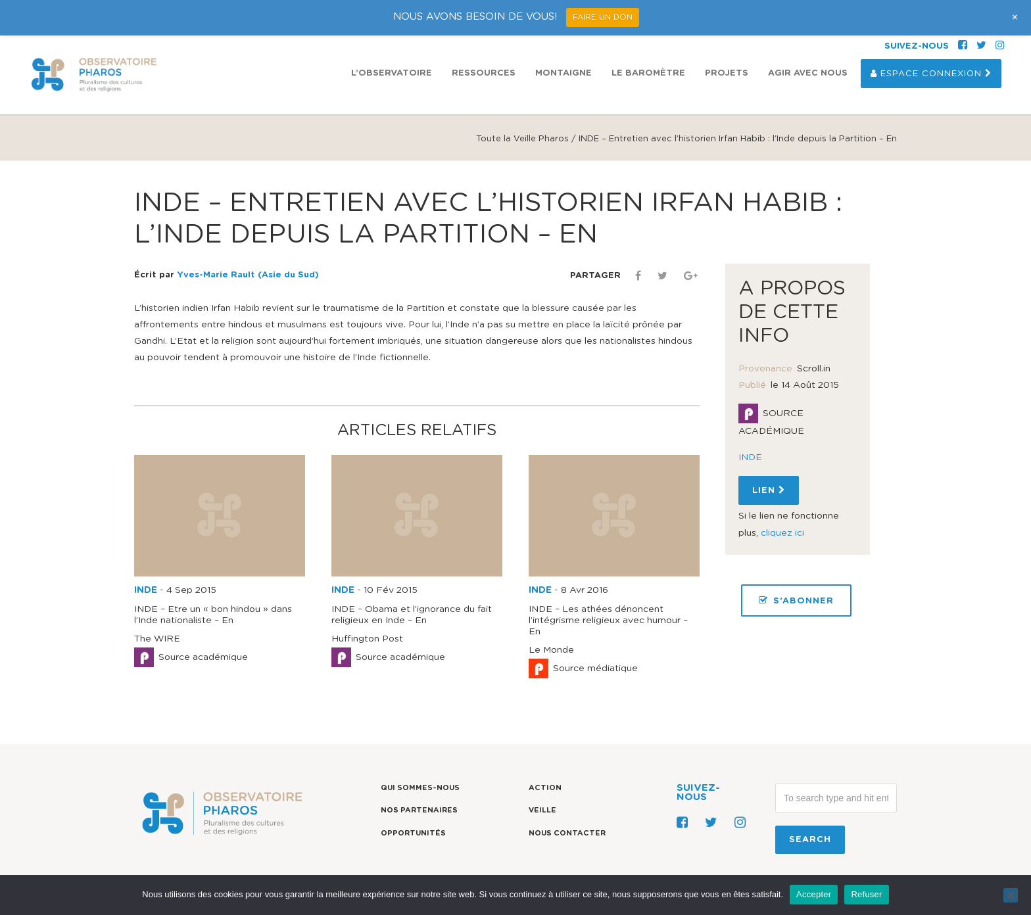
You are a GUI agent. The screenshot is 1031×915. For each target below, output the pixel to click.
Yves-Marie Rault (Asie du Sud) (248, 275)
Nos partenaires (419, 810)
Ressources (484, 73)
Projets (726, 73)
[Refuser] (1010, 895)
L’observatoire (391, 73)
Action (545, 787)
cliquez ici (782, 533)
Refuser (866, 894)
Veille (542, 810)
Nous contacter (567, 833)
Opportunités (413, 833)
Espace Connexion (931, 73)
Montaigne (563, 73)
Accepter (813, 894)
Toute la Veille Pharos (522, 139)
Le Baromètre (648, 73)
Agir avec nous (808, 73)
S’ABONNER (796, 600)
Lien (768, 490)
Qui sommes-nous (420, 787)
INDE (145, 590)
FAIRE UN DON (603, 17)
